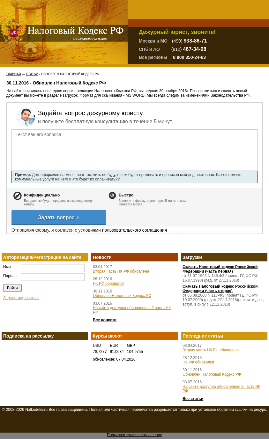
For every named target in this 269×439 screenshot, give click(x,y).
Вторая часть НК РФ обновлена (121, 271)
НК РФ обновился (108, 283)
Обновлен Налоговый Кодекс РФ (122, 295)
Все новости (104, 320)
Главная (13, 74)
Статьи (32, 74)
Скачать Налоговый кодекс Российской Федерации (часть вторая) (220, 288)
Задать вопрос (59, 217)
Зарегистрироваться (21, 298)
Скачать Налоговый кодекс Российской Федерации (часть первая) (220, 269)
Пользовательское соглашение (134, 435)
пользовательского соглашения (134, 230)
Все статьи (193, 398)
